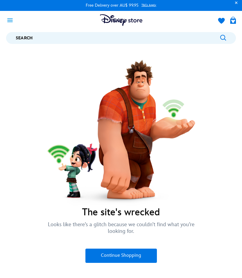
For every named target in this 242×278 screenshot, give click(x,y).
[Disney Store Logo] (121, 20)
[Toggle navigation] (12, 20)
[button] (234, 5)
